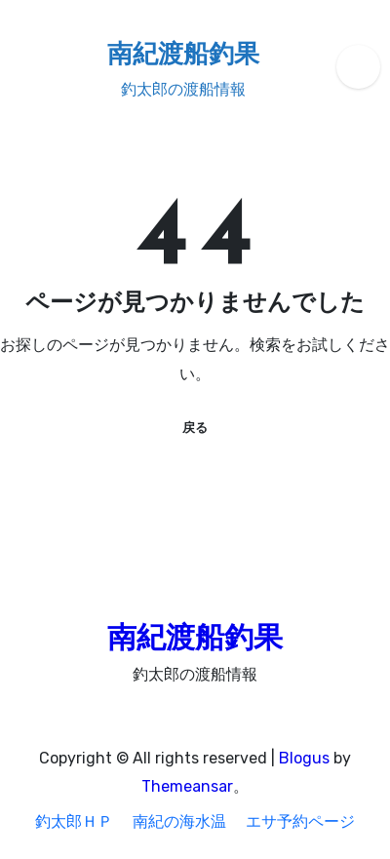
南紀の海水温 (179, 821)
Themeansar (187, 786)
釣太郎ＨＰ (74, 821)
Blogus (304, 758)
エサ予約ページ (300, 821)
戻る (195, 427)
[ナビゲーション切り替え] (20, 66)
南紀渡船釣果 (183, 56)
